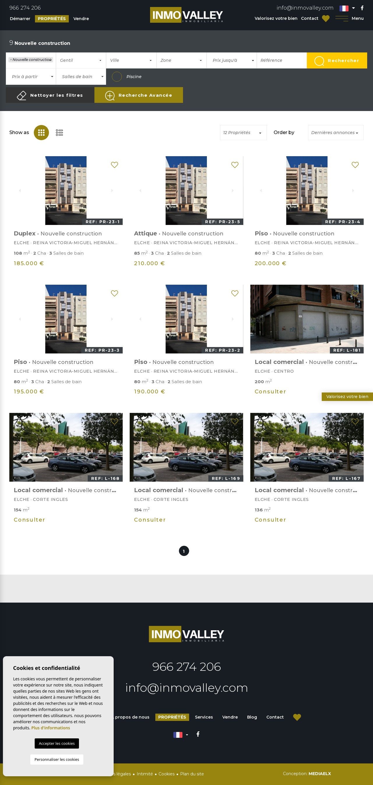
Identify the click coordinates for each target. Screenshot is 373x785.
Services (204, 717)
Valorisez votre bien (276, 18)
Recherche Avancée (138, 96)
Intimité (145, 774)
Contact (310, 18)
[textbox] (10, 67)
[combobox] (31, 60)
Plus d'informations (50, 728)
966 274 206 (25, 8)
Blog (252, 717)
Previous (16, 190)
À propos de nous (130, 717)
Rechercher (336, 61)
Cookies (167, 774)
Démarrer (20, 18)
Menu (349, 18)
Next (115, 190)
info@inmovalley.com (305, 8)
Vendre (81, 18)
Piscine (127, 77)
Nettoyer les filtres (50, 95)
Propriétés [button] (52, 18)
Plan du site (192, 774)
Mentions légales (113, 774)
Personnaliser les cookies (56, 759)
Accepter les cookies (57, 743)
